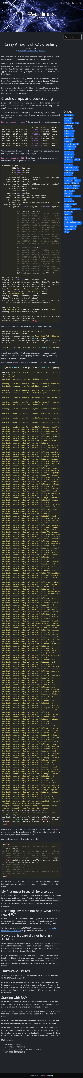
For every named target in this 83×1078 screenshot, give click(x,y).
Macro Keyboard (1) (71, 188)
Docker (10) (68, 141)
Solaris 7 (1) (68, 212)
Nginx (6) (77, 196)
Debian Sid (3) (69, 139)
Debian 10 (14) (69, 131)
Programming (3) (70, 204)
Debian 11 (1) (68, 134)
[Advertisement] (40, 36)
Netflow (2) (68, 196)
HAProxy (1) (68, 180)
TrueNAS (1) (68, 220)
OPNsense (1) (69, 201)
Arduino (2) (68, 118)
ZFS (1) (66, 232)
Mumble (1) (68, 193)
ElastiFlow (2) (68, 152)
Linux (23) (67, 186)
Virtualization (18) (70, 226)
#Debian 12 (22, 51)
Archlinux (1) (68, 115)
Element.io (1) (69, 154)
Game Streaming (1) (71, 167)
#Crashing (42, 51)
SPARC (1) (67, 214)
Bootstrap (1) (68, 123)
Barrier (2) (67, 120)
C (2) (77, 123)
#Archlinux (30, 51)
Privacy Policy (65, 3)
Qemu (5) (67, 206)
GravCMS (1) (68, 173)
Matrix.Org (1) (69, 191)
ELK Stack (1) (68, 157)
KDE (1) (66, 183)
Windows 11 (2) (69, 229)
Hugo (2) (78, 180)
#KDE (36, 51)
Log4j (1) (76, 186)
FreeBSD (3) (68, 162)
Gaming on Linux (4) (71, 170)
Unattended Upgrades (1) (72, 223)
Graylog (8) (68, 175)
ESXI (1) (77, 160)
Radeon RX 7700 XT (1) (72, 209)
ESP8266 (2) (68, 160)
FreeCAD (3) (68, 165)
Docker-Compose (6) (71, 144)
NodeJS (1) (67, 199)
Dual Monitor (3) (70, 147)
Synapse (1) (68, 217)
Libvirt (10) (75, 183)
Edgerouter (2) (69, 149)
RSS (74, 3)
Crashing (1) (68, 128)
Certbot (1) (68, 126)
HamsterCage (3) (70, 178)
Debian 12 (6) (68, 136)
